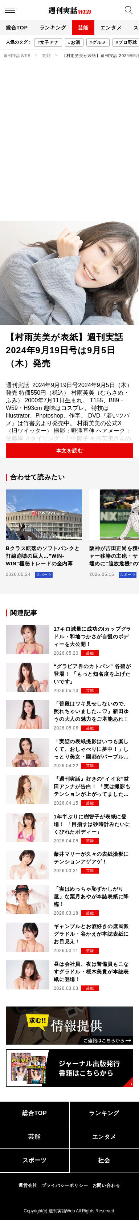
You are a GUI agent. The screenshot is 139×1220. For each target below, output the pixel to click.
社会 (104, 1160)
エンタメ (111, 27)
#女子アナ (48, 42)
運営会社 (28, 1185)
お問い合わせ (106, 1185)
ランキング (53, 27)
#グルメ (98, 42)
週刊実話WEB (17, 55)
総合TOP (17, 27)
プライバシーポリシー (65, 1185)
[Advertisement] (69, 147)
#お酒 (74, 42)
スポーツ (35, 1160)
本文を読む (69, 451)
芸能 (83, 27)
